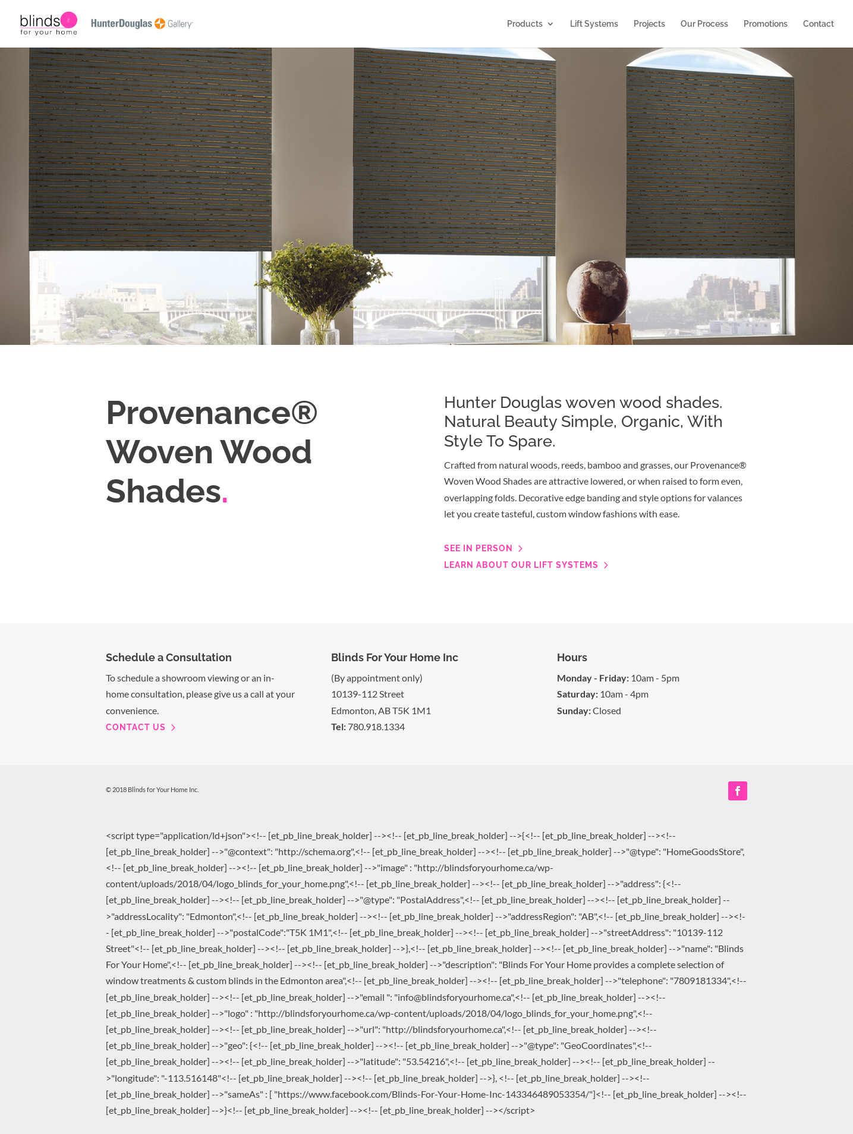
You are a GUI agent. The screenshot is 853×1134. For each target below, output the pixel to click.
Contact (818, 24)
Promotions (766, 24)
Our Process (704, 24)
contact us (136, 727)
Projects (649, 24)
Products (525, 24)
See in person (478, 548)
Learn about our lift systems (521, 565)
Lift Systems (594, 24)
